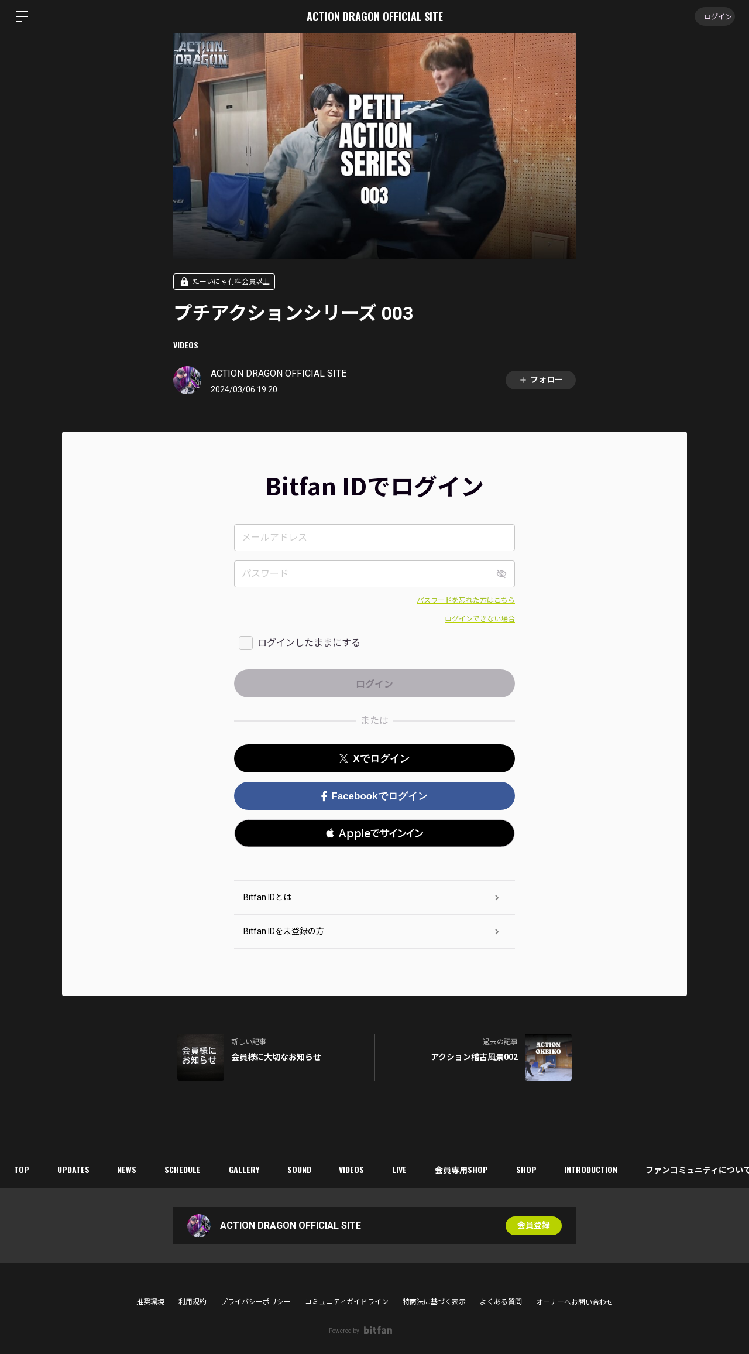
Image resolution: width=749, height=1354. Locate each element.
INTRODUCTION (604, 1169)
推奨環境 (150, 1302)
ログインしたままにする (308, 642)
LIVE (409, 1169)
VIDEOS (185, 344)
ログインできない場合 (480, 619)
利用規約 (192, 1302)
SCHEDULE (187, 1169)
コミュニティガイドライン (347, 1302)
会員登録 (533, 1225)
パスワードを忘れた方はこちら (466, 600)
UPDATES (75, 1169)
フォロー (540, 380)
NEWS (130, 1169)
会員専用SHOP (472, 1169)
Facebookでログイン (374, 796)
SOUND (306, 1169)
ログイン (714, 16)
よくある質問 (501, 1302)
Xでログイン (374, 758)
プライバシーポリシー (256, 1302)
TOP (22, 1169)
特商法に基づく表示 (434, 1302)
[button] (374, 833)
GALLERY (250, 1169)
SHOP (538, 1169)
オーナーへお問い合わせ (574, 1302)
